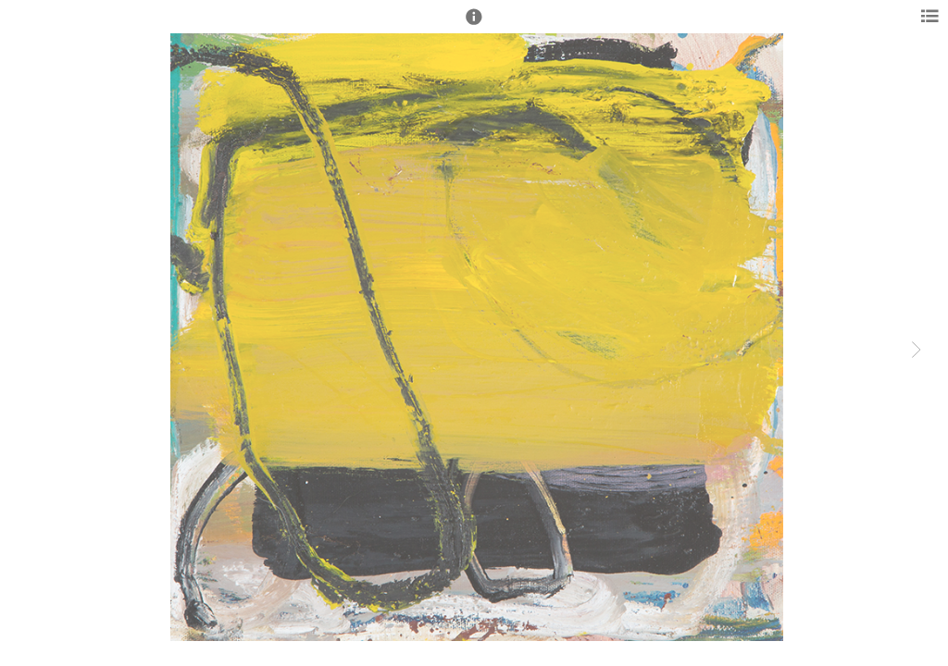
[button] (474, 25)
